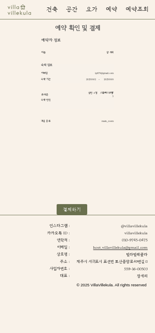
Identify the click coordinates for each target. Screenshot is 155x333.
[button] (137, 9)
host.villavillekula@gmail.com (120, 247)
